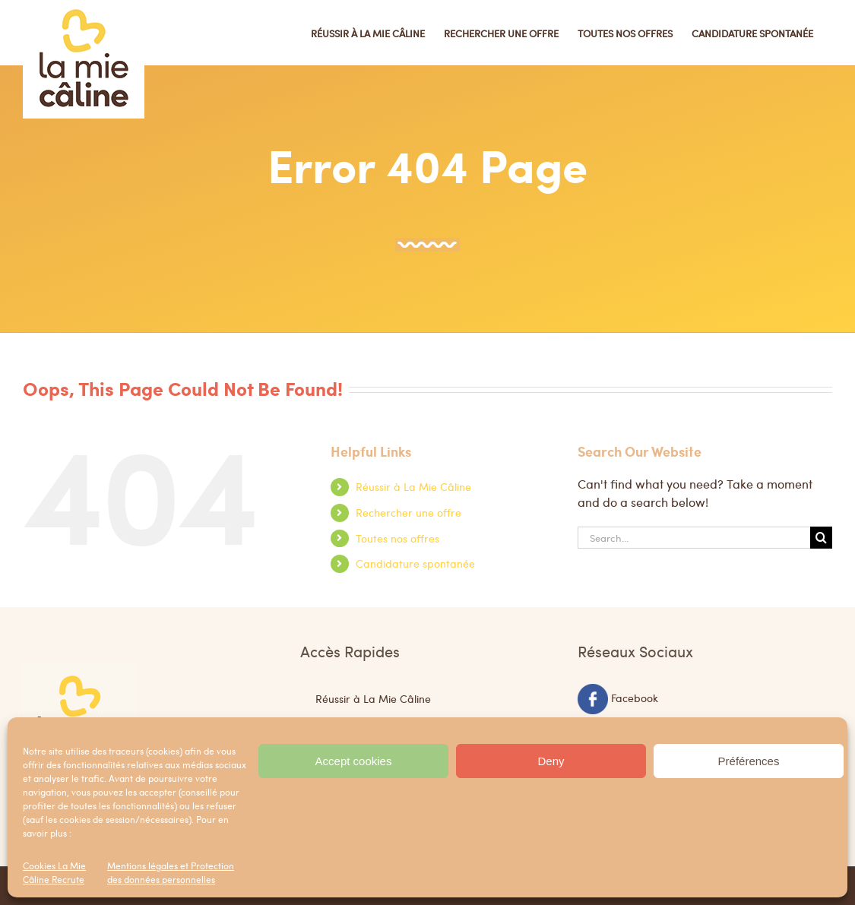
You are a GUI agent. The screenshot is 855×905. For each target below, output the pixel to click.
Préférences (749, 761)
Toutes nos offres (397, 538)
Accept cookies (353, 761)
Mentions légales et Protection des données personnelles (170, 872)
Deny (550, 761)
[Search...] (694, 538)
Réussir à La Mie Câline (413, 486)
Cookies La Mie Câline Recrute (54, 872)
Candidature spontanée (415, 563)
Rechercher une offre (408, 512)
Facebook (634, 696)
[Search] (821, 538)
